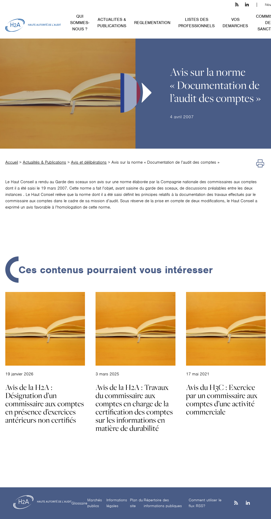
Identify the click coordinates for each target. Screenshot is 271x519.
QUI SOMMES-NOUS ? (79, 23)
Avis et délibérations (89, 162)
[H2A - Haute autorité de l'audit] (33, 25)
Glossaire (79, 503)
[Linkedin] (248, 503)
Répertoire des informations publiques (163, 503)
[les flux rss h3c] (236, 5)
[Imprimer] (260, 163)
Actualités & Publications (44, 162)
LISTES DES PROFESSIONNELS (196, 23)
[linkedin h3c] (246, 5)
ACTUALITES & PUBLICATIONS (111, 23)
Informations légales (116, 503)
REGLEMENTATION (152, 22)
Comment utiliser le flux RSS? (205, 503)
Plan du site (136, 503)
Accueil (11, 162)
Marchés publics (94, 503)
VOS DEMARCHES (235, 23)
